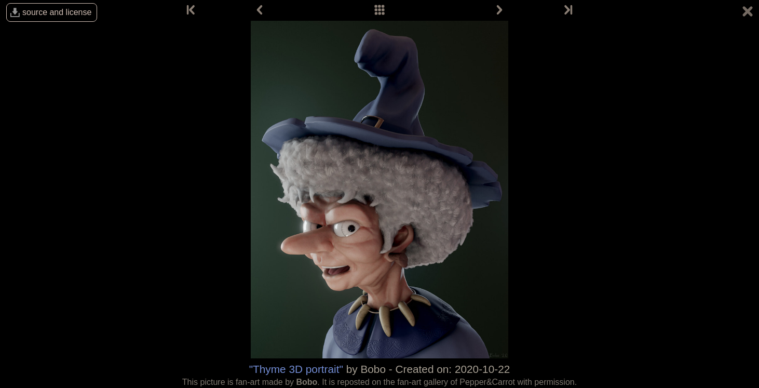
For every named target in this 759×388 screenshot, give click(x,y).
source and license (56, 12)
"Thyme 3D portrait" (296, 369)
